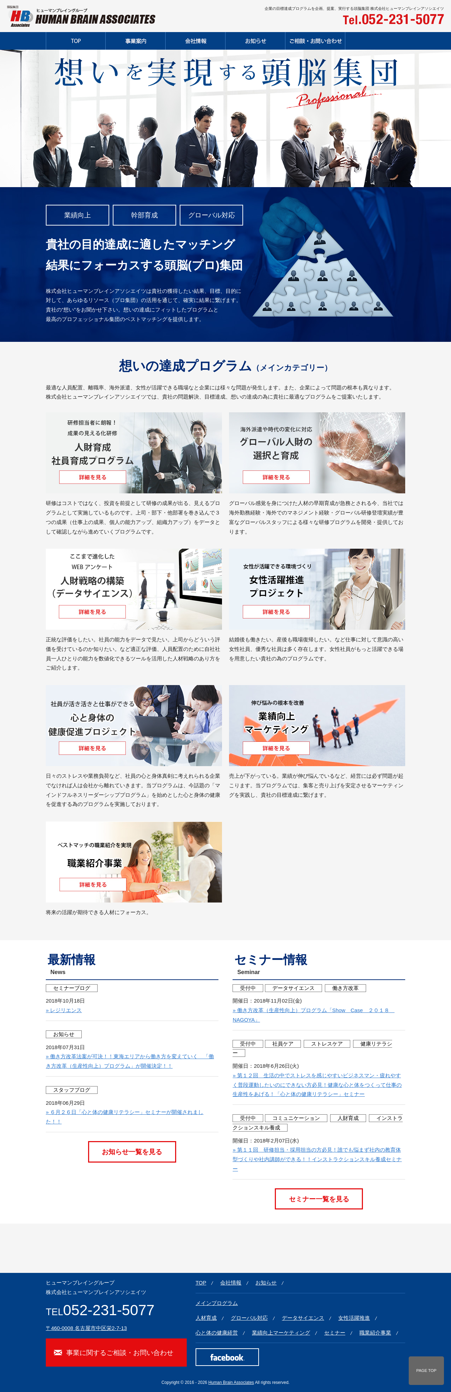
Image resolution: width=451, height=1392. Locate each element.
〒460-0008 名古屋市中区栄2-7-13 (86, 1328)
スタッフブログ (71, 1090)
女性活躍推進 (354, 1318)
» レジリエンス (64, 1010)
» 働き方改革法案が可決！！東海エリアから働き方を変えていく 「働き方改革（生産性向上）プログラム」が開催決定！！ (130, 1061)
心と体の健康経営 (217, 1333)
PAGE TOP (426, 1370)
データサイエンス (293, 988)
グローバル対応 (249, 1318)
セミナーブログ (71, 988)
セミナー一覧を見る (319, 1199)
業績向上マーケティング (281, 1333)
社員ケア (283, 1044)
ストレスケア (327, 1044)
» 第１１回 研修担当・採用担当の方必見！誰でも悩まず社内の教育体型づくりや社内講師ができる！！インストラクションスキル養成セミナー (317, 1159)
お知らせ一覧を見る (132, 1152)
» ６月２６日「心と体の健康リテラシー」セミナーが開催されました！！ (124, 1117)
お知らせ (63, 1034)
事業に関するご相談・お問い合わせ (119, 1352)
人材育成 (206, 1318)
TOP (201, 1283)
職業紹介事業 (375, 1333)
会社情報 (230, 1283)
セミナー (334, 1333)
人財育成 (348, 1118)
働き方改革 (345, 988)
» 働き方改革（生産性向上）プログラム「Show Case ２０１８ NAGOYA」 (313, 1015)
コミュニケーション (296, 1118)
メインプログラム (217, 1303)
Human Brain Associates (231, 1382)
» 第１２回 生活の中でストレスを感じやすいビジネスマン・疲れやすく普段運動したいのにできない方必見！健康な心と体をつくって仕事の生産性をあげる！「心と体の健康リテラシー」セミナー (317, 1085)
